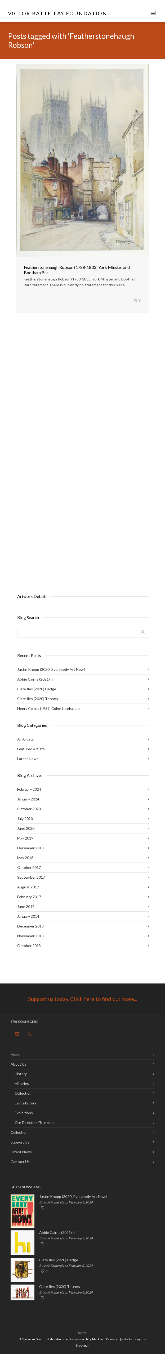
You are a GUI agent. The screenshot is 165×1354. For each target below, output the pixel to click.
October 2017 (29, 867)
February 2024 (29, 789)
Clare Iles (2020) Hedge (36, 689)
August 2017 (28, 887)
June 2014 (25, 906)
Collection (23, 1093)
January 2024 (28, 799)
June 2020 (25, 828)
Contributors (25, 1103)
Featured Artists (31, 749)
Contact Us (20, 1161)
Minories (22, 1083)
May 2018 (25, 857)
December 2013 (30, 926)
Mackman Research (105, 1339)
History (21, 1073)
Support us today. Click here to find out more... (82, 999)
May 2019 (25, 838)
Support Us (20, 1142)
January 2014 (28, 916)
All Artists (25, 739)
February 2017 (29, 896)
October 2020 (29, 809)
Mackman (82, 1345)
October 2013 (29, 945)
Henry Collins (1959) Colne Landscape (48, 708)
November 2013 (30, 936)
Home (15, 1054)
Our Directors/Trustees (34, 1122)
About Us (18, 1064)
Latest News (27, 758)
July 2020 (25, 818)
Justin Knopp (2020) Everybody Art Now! (51, 669)
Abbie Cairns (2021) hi (35, 679)
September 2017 (31, 877)
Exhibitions (24, 1113)
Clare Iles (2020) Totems (37, 698)
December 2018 (30, 848)
